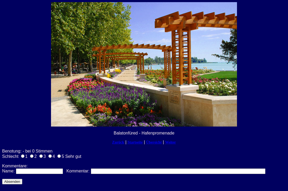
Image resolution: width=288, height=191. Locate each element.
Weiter (170, 142)
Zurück (118, 142)
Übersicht (154, 142)
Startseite (135, 142)
